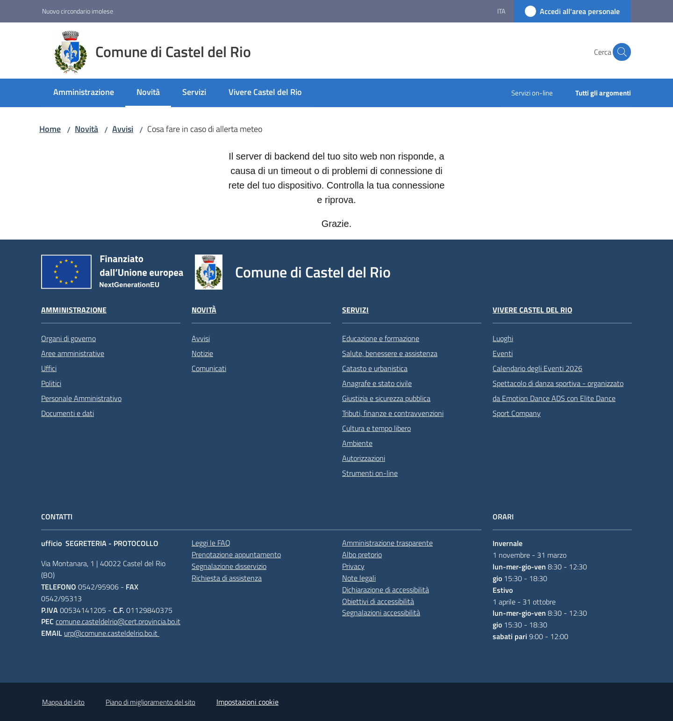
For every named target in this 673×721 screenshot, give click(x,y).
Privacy (353, 566)
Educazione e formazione (380, 338)
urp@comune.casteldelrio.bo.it (111, 633)
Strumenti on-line (370, 473)
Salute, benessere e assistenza (389, 353)
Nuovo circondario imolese (77, 11)
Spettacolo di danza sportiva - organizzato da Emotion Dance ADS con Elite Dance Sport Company (558, 398)
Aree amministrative (72, 353)
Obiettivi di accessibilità (378, 601)
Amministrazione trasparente (387, 542)
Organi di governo (68, 338)
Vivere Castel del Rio (532, 310)
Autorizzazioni (363, 458)
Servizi (355, 310)
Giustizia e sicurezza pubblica (386, 398)
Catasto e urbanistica (375, 368)
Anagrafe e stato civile (377, 383)
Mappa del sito (63, 702)
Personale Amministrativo (81, 398)
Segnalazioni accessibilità (381, 612)
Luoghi (503, 338)
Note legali (359, 577)
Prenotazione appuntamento (236, 554)
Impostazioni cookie (247, 701)
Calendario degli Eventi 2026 (537, 368)
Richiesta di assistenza (227, 577)
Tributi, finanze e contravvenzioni (393, 413)
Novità (86, 129)
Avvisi (122, 129)
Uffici (49, 368)
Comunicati (209, 368)
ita (501, 11)
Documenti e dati (67, 413)
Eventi (503, 353)
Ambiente (357, 443)
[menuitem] (83, 93)
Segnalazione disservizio (229, 566)
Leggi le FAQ (211, 542)
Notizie (202, 353)
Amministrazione (74, 310)
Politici (51, 383)
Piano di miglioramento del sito (150, 702)
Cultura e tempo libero (376, 428)
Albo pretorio (362, 554)
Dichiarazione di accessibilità (385, 589)
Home (50, 129)
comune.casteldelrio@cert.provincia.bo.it (118, 621)
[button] (620, 52)
